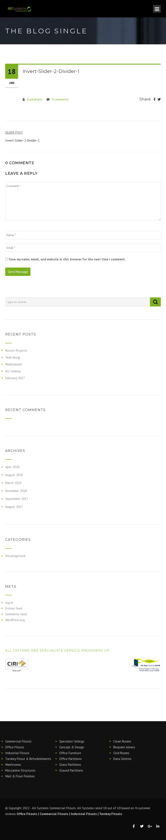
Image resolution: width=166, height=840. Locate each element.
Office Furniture (70, 753)
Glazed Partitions (71, 770)
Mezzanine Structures (20, 770)
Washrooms (13, 765)
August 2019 (14, 475)
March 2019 (13, 483)
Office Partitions (70, 759)
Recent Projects (16, 350)
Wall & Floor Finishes (20, 776)
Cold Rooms (121, 753)
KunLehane (34, 99)
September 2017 (16, 499)
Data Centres (122, 759)
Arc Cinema (13, 371)
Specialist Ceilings (71, 741)
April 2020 (12, 467)
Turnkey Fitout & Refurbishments (28, 759)
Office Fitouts (14, 747)
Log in (9, 602)
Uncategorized (15, 556)
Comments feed (16, 614)
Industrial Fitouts (17, 753)
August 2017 (14, 507)
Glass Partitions (70, 765)
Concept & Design (71, 747)
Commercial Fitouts (18, 741)
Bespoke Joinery (124, 747)
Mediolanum (13, 364)
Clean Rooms (122, 741)
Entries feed (13, 608)
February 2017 (15, 378)
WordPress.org (15, 620)
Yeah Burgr (12, 357)
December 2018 (16, 491)
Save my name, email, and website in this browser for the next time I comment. (67, 259)
